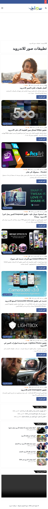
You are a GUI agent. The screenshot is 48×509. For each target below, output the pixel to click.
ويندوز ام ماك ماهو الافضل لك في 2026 (35, 413)
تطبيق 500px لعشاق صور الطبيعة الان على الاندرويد (27, 130)
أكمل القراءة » (41, 97)
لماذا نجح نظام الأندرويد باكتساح (27, 451)
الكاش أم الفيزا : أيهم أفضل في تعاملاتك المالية (34, 416)
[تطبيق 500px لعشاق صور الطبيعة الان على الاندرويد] (24, 113)
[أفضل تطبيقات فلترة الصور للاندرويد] (24, 71)
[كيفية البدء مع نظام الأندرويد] (42, 438)
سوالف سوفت (39, 407)
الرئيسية (44, 43)
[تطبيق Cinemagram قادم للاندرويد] (24, 372)
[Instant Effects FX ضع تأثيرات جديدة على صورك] (24, 242)
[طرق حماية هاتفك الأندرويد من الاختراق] (42, 446)
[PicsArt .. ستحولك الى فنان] (24, 155)
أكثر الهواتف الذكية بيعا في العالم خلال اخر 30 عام (33, 411)
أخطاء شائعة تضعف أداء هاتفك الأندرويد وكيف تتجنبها (22, 428)
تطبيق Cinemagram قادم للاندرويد (34, 390)
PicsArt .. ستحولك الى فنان (36, 172)
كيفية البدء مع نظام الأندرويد (28, 436)
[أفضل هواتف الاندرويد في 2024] (42, 462)
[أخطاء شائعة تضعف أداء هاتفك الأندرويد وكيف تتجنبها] (42, 430)
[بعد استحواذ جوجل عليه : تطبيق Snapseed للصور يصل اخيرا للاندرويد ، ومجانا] (24, 197)
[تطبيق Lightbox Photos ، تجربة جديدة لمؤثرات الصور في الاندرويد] (24, 326)
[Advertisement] (24, 25)
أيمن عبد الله (42, 85)
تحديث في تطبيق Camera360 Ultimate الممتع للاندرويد (26, 301)
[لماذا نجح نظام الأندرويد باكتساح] (42, 454)
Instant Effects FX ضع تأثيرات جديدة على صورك (28, 259)
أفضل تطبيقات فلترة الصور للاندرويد (33, 88)
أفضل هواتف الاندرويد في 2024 (27, 459)
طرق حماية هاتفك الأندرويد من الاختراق (25, 443)
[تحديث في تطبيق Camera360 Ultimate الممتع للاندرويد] (24, 284)
